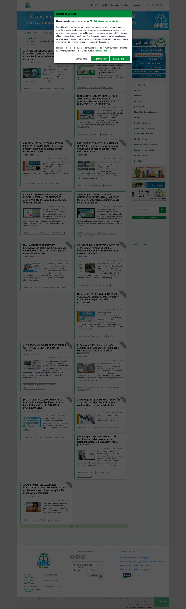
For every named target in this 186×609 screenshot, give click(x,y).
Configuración (81, 59)
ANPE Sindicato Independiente (104, 21)
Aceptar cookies (100, 59)
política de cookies (102, 51)
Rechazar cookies (120, 59)
